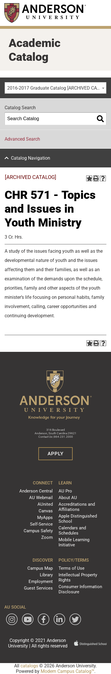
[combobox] (55, 88)
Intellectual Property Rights (78, 577)
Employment (41, 581)
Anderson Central (36, 491)
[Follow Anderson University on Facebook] (43, 619)
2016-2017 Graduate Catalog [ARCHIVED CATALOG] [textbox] (56, 88)
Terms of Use (71, 568)
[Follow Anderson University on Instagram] (12, 619)
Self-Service (41, 524)
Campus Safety (38, 530)
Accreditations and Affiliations (77, 507)
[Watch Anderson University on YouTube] (27, 619)
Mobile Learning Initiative (74, 542)
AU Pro (65, 491)
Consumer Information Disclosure (80, 589)
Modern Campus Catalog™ (67, 671)
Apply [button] (55, 453)
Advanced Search (22, 139)
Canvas (46, 510)
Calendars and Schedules (72, 530)
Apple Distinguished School (78, 518)
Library (46, 574)
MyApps (45, 517)
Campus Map (40, 568)
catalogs (29, 666)
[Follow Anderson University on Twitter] (75, 619)
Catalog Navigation (30, 158)
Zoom (47, 537)
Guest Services (38, 588)
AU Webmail (41, 497)
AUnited (45, 504)
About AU (68, 497)
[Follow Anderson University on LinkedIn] (59, 619)
